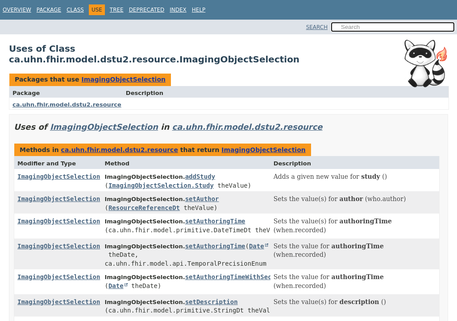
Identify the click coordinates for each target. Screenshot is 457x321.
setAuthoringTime (215, 221)
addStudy (200, 176)
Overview (17, 10)
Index (178, 10)
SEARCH (317, 27)
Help (199, 10)
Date (256, 246)
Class (75, 10)
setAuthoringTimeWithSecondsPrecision (252, 276)
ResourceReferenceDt (144, 207)
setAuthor (202, 198)
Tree (117, 10)
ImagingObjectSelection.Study (161, 185)
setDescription (211, 301)
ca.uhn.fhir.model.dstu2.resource (66, 104)
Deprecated (147, 10)
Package (49, 10)
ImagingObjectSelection (123, 79)
